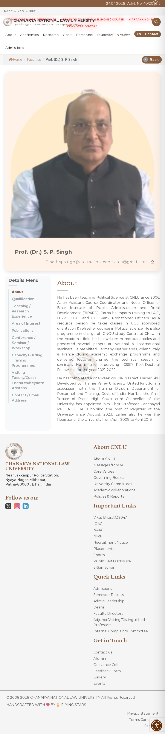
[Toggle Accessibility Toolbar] (156, 725)
